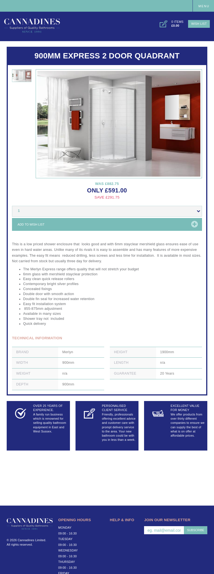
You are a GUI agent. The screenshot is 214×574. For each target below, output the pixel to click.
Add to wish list (31, 224)
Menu (204, 6)
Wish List (199, 23)
